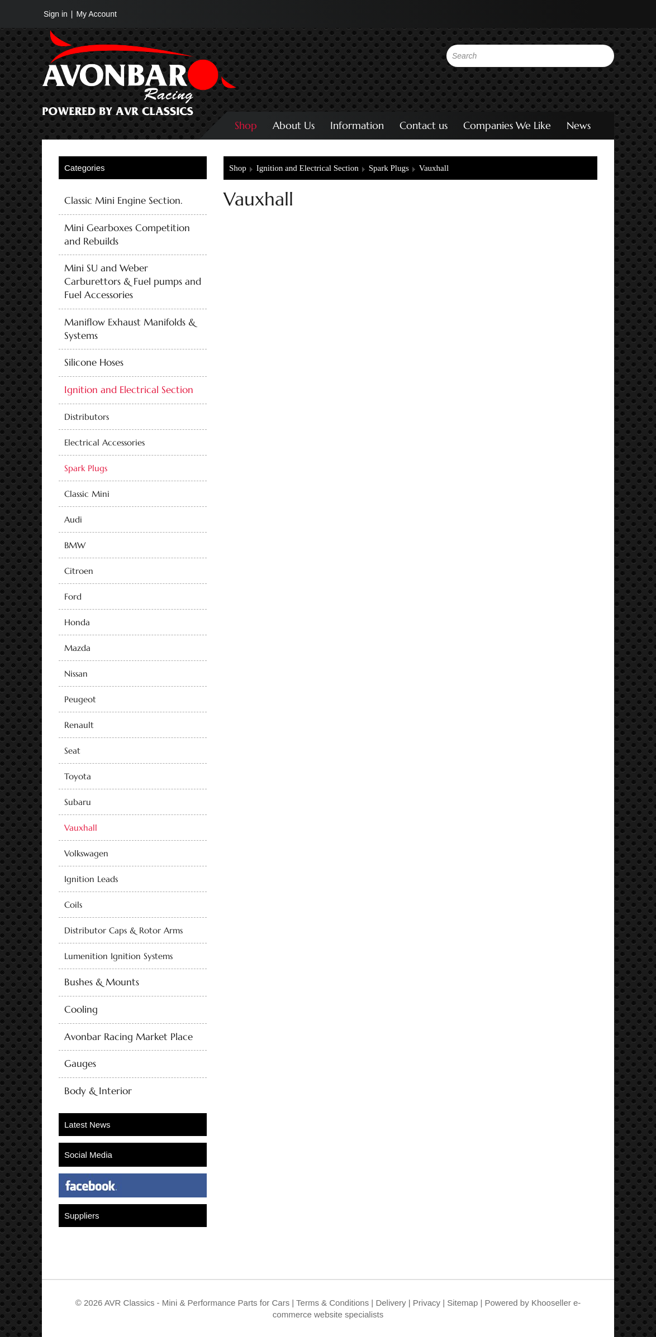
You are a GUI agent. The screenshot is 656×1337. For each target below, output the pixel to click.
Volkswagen (86, 853)
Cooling (81, 1009)
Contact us (424, 125)
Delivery (390, 1302)
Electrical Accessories (104, 442)
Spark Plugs (85, 468)
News (579, 125)
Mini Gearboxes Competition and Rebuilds (127, 234)
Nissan (76, 673)
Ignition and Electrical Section (128, 390)
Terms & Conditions (331, 1302)
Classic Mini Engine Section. (123, 200)
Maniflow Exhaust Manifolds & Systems (130, 329)
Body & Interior (98, 1091)
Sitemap (463, 1302)
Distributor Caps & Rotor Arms (123, 930)
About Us (294, 125)
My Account (96, 13)
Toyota (77, 776)
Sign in (56, 13)
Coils (73, 904)
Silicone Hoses (93, 362)
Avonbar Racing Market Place (128, 1037)
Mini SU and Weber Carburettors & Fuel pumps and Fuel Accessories (132, 281)
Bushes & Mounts (101, 982)
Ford (73, 596)
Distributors (86, 416)
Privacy (425, 1302)
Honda (77, 622)
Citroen (78, 571)
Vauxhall (80, 827)
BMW (74, 545)
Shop (246, 125)
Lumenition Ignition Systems (118, 956)
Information (357, 125)
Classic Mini (87, 493)
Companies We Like (507, 125)
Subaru (77, 802)
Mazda (77, 648)
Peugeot (80, 699)
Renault (79, 725)
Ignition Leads (91, 879)
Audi (73, 519)
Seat (72, 750)
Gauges (80, 1063)
